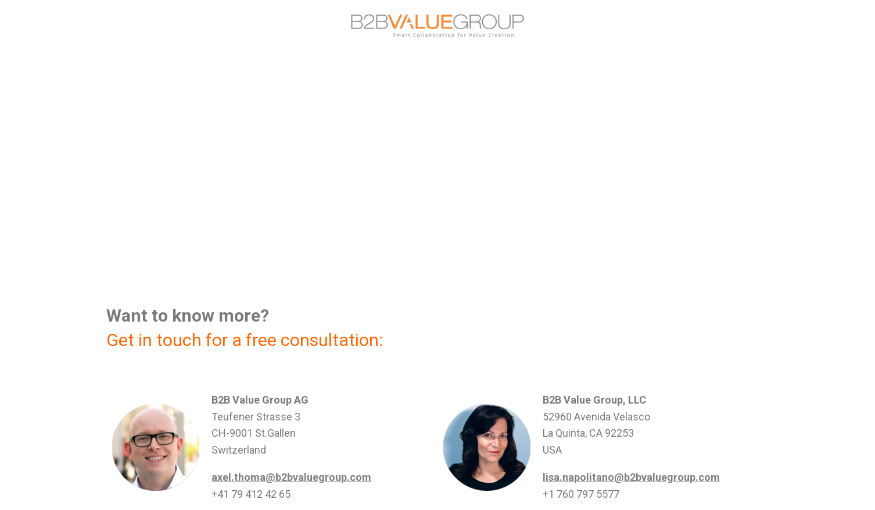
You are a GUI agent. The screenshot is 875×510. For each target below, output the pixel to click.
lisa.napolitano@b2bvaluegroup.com (631, 477)
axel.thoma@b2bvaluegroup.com (291, 477)
